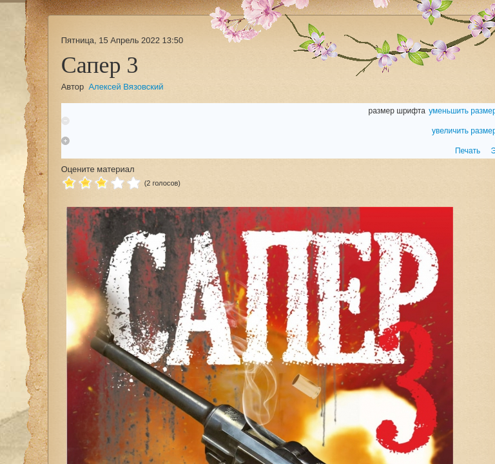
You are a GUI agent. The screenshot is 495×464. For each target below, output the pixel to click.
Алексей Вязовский (125, 87)
